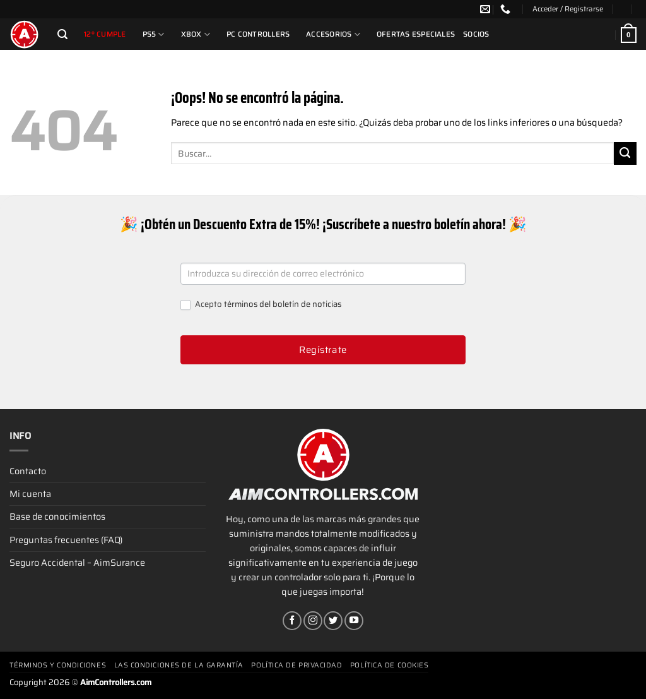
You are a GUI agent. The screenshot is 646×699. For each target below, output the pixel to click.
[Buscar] (62, 34)
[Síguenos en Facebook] (292, 620)
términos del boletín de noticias (282, 304)
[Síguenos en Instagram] (312, 620)
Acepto (260, 304)
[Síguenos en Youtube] (353, 620)
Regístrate (323, 349)
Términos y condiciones (57, 665)
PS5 (154, 34)
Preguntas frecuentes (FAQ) (65, 540)
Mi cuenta (30, 494)
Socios (476, 34)
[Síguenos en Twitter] (333, 620)
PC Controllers (258, 34)
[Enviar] (625, 153)
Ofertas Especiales (416, 34)
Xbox (195, 34)
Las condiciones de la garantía (179, 665)
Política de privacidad (296, 665)
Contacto (27, 471)
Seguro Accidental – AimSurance (77, 563)
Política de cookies (389, 665)
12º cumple (105, 34)
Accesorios (333, 34)
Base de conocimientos (57, 516)
